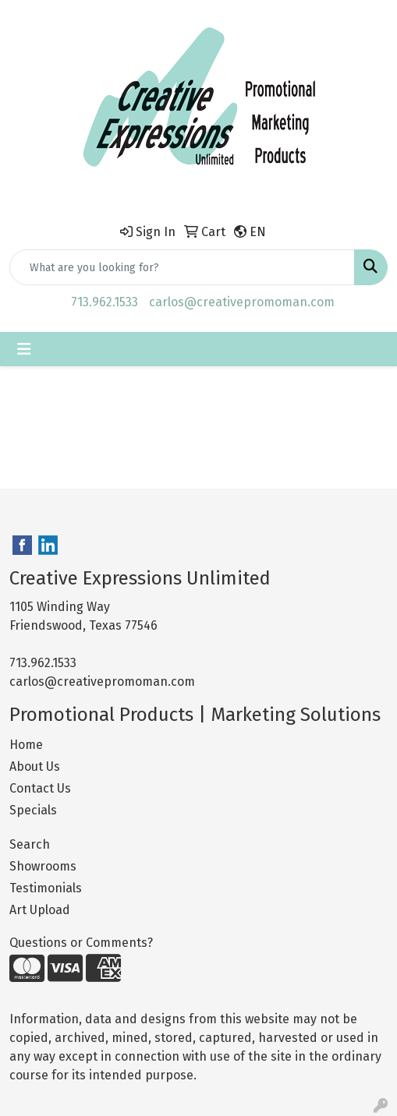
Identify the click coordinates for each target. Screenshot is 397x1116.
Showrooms (42, 866)
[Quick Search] (182, 267)
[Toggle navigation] (24, 349)
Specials (33, 810)
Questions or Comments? (81, 942)
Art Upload (39, 909)
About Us (34, 766)
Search (29, 844)
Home (26, 744)
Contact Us (40, 788)
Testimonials (45, 888)
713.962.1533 (104, 302)
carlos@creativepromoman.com (242, 302)
